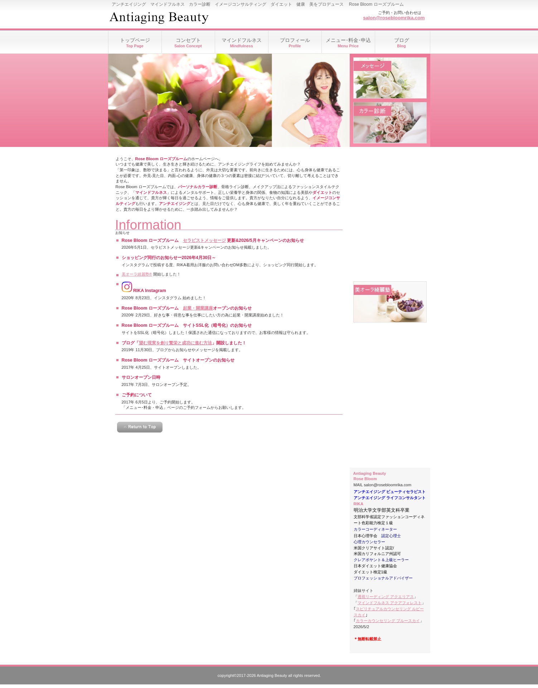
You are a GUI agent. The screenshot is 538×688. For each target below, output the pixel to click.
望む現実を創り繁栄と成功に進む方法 (175, 342)
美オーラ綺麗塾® (137, 274)
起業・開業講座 (198, 308)
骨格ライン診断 (390, 212)
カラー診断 (390, 122)
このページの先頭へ (140, 427)
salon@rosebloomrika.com (394, 17)
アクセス (390, 391)
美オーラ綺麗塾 (390, 301)
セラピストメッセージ (204, 240)
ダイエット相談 (390, 257)
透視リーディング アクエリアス (386, 596)
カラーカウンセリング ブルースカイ (388, 620)
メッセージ (390, 78)
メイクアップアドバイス (390, 167)
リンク (390, 436)
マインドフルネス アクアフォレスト (390, 603)
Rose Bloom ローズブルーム (179, 18)
